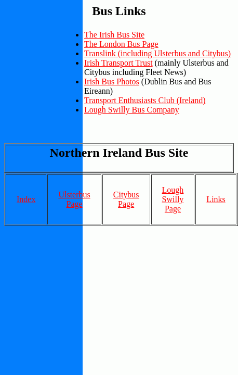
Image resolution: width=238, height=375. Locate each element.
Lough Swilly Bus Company (131, 109)
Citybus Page (126, 199)
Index (26, 199)
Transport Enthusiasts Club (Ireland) (145, 100)
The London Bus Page (121, 44)
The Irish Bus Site (114, 34)
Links (215, 199)
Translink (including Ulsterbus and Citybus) (157, 53)
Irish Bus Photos (111, 81)
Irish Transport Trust (118, 62)
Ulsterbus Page (74, 199)
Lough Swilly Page (173, 199)
